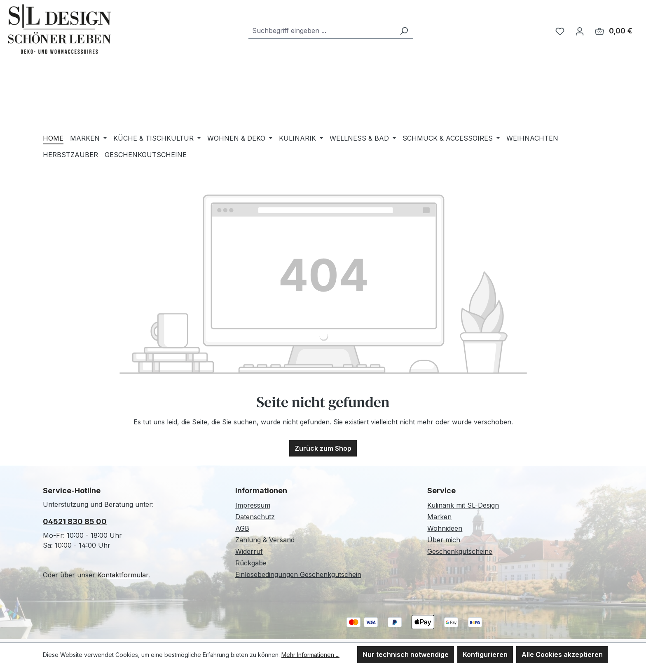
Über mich (443, 540)
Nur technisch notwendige (406, 654)
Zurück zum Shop (323, 448)
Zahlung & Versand (265, 540)
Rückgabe (251, 563)
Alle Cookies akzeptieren (562, 654)
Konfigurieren (485, 654)
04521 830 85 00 (75, 521)
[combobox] (321, 31)
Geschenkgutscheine (459, 551)
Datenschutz (255, 517)
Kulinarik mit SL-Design (463, 505)
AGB (242, 528)
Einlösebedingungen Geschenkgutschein (298, 574)
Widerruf (249, 551)
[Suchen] (403, 31)
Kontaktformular (122, 575)
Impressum (252, 505)
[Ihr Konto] (580, 31)
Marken (439, 517)
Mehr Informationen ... (310, 654)
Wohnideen (444, 528)
